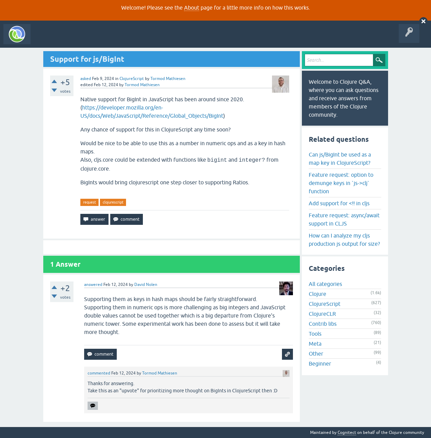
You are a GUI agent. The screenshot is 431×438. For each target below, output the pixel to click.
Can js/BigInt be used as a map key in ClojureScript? (340, 158)
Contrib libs (323, 324)
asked (85, 78)
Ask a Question (157, 39)
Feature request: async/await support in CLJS (344, 219)
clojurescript (113, 202)
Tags (128, 39)
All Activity (46, 39)
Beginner (320, 363)
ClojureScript (132, 78)
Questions (73, 39)
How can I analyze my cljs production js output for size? (344, 239)
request (89, 202)
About (191, 7)
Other (316, 353)
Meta (315, 344)
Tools (315, 334)
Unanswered (102, 39)
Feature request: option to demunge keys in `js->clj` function (341, 183)
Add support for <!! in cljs (339, 203)
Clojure (317, 294)
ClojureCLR (322, 314)
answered (93, 284)
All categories (325, 284)
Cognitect (347, 432)
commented (99, 373)
